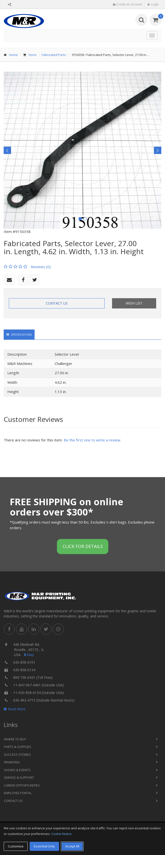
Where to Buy (15, 739)
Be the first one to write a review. (92, 440)
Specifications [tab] (19, 334)
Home (13, 55)
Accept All (72, 846)
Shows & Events (17, 770)
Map (28, 654)
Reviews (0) (41, 266)
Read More (14, 709)
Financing (12, 762)
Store (32, 55)
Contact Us (57, 303)
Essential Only (44, 846)
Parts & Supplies (17, 747)
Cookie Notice (61, 834)
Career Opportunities (22, 785)
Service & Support (19, 777)
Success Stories (17, 754)
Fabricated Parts (54, 55)
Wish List (134, 303)
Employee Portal (18, 793)
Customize (16, 846)
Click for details (83, 546)
